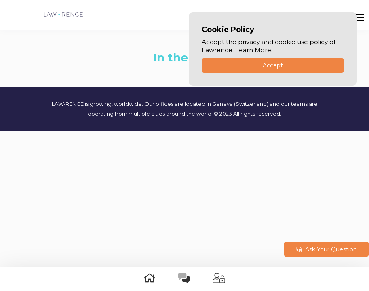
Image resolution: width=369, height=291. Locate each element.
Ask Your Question (326, 249)
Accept (273, 65)
